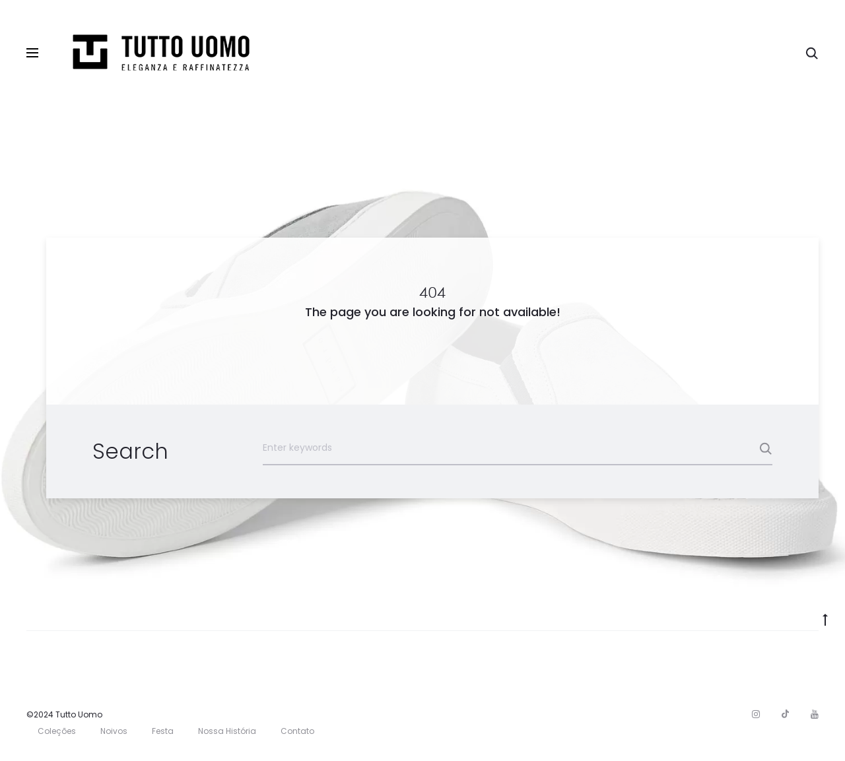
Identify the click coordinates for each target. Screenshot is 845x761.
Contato (297, 731)
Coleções (57, 731)
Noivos (113, 731)
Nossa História (227, 731)
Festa (163, 731)
